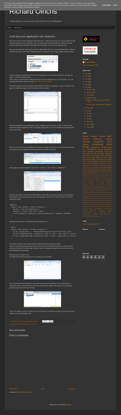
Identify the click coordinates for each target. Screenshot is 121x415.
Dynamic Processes (95, 151)
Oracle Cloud (97, 136)
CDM (103, 177)
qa (111, 214)
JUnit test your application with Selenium (98, 104)
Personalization (86, 196)
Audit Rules (100, 153)
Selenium (34, 324)
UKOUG (93, 204)
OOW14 (109, 159)
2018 (86, 73)
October (89, 95)
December (89, 89)
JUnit (29, 324)
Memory (85, 188)
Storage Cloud (108, 200)
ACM (84, 151)
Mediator (104, 169)
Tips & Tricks (87, 161)
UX (96, 204)
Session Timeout (87, 200)
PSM (105, 190)
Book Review (95, 177)
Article (102, 175)
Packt (89, 194)
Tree (89, 204)
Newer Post (13, 389)
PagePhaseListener (107, 194)
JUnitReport (101, 186)
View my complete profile (90, 65)
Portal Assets (94, 196)
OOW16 (109, 169)
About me (17, 27)
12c (84, 149)
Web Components (94, 206)
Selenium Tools (93, 198)
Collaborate (97, 144)
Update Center (101, 204)
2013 (86, 87)
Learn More (106, 5)
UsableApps (109, 204)
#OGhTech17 (92, 149)
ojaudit (92, 173)
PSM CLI (109, 190)
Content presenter (107, 181)
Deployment (91, 169)
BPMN (86, 147)
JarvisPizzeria (106, 147)
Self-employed (101, 198)
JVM (106, 186)
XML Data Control (103, 171)
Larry (108, 186)
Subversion (85, 202)
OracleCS (98, 141)
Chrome (107, 177)
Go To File (95, 186)
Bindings (109, 167)
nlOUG (110, 212)
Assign (101, 167)
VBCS (102, 155)
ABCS (100, 149)
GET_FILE (90, 186)
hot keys (109, 165)
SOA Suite (86, 153)
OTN (107, 188)
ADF (16, 324)
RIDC (84, 171)
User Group (86, 206)
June (88, 113)
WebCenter (102, 206)
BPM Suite (88, 177)
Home (43, 389)
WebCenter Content (99, 163)
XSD (88, 208)
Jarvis (85, 144)
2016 (86, 79)
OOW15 (97, 155)
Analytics (95, 167)
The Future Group (102, 202)
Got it (115, 5)
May (87, 116)
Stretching (89, 171)
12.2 (91, 167)
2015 (86, 82)
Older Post (71, 389)
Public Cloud (86, 198)
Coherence (90, 179)
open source (108, 161)
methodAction (102, 212)
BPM (109, 144)
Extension (108, 149)
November (89, 92)
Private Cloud (108, 196)
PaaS (85, 136)
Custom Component (88, 182)
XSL (105, 165)
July (87, 111)
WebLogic (95, 171)
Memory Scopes (91, 188)
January (89, 127)
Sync (90, 202)
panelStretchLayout (104, 214)
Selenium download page (43, 81)
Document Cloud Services (97, 184)
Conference (99, 181)
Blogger (68, 404)
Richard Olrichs (33, 11)
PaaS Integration (87, 192)
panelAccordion (86, 214)
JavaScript (98, 169)
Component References (100, 179)
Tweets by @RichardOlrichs (91, 224)
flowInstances (92, 210)
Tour (86, 204)
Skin (93, 200)
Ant (100, 175)
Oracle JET (89, 163)
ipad (95, 212)
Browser (85, 169)
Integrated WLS (87, 165)
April (88, 119)
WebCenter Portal (97, 161)
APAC (97, 175)
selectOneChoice (90, 216)
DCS (84, 157)
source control (98, 216)
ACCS (103, 173)
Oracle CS (108, 151)
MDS (84, 163)
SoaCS (96, 200)
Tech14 (96, 202)
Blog (9, 27)
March (88, 121)
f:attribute (85, 210)
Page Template (96, 194)
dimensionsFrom (107, 208)
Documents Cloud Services (97, 159)
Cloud (87, 155)
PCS (109, 141)
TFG (93, 202)
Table (102, 165)
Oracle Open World (92, 157)
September (90, 98)
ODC (101, 188)
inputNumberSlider (87, 212)
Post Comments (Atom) (25, 392)
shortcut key (86, 167)
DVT (97, 182)
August (88, 108)
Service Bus (109, 198)
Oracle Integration (98, 190)
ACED (107, 173)
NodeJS (98, 188)
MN (111, 186)
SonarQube (101, 200)
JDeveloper (24, 324)
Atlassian (106, 175)
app (91, 208)
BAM (105, 167)
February (89, 124)
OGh (104, 188)
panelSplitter (95, 214)
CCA (100, 177)
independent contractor (105, 210)
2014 (86, 84)
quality (84, 216)
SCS (101, 157)
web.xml (96, 173)
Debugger (101, 182)
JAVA (19, 324)
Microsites (108, 155)
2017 (86, 76)
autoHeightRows (98, 208)
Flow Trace (108, 163)
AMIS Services (91, 175)
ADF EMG (93, 153)
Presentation (101, 196)
